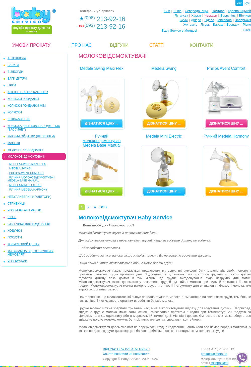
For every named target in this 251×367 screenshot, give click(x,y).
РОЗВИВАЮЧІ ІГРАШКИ (24, 210)
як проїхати (219, 363)
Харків (196, 15)
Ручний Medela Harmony (28, 189)
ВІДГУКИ (119, 45)
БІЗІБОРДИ (15, 72)
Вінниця (245, 15)
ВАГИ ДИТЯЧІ (17, 78)
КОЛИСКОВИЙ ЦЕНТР (23, 244)
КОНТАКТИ (201, 45)
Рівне (247, 24)
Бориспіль (228, 15)
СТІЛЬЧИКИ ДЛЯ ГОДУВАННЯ (29, 224)
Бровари (232, 24)
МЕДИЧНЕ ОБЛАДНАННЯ (26, 150)
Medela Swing (20, 168)
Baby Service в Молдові (179, 30)
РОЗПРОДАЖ (17, 261)
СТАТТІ (156, 45)
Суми (184, 20)
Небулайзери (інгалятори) (29, 197)
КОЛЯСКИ (15, 112)
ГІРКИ (12, 85)
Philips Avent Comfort (26, 172)
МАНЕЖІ (14, 143)
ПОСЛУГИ (15, 237)
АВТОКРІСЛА (17, 58)
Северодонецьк (196, 11)
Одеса (209, 20)
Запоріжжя (243, 20)
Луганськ (181, 15)
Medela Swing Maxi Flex (27, 163)
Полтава (218, 11)
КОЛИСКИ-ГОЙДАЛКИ (23, 99)
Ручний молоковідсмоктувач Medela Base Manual (31, 179)
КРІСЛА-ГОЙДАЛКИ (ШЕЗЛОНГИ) (31, 136)
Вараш (218, 24)
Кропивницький (239, 11)
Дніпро (196, 20)
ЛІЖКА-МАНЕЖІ (19, 119)
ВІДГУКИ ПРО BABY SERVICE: (126, 349)
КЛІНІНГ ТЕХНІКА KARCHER (28, 92)
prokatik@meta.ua (214, 354)
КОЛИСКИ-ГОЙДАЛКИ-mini (27, 105)
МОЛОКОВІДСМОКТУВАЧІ (26, 156)
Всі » (103, 207)
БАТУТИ (13, 65)
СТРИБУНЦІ (16, 203)
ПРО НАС (81, 45)
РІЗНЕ (12, 217)
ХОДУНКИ (15, 230)
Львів (177, 11)
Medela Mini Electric (25, 185)
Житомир (190, 24)
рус (246, 3)
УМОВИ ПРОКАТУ (31, 45)
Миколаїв (225, 20)
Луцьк (205, 24)
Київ (167, 11)
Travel (246, 29)
